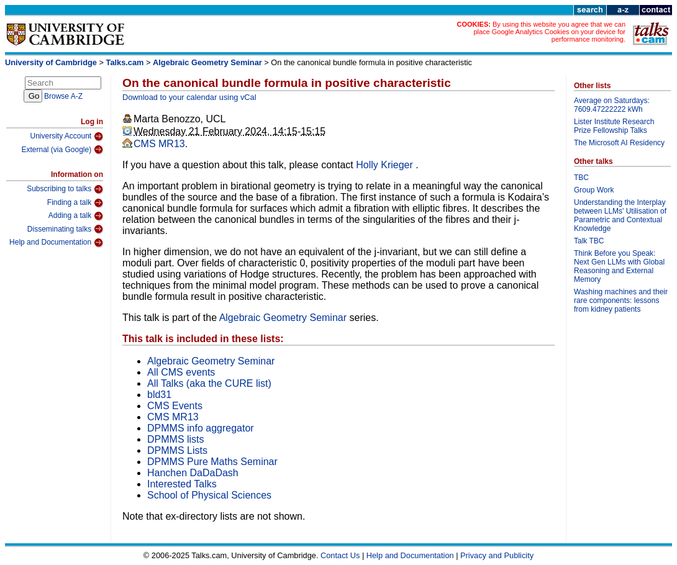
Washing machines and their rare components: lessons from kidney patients (621, 300)
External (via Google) (62, 150)
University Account (66, 137)
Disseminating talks (65, 229)
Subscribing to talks (65, 189)
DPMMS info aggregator (200, 428)
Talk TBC (589, 241)
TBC (581, 177)
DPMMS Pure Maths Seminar (212, 461)
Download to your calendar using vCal (189, 97)
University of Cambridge (51, 62)
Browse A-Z (63, 96)
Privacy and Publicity (497, 555)
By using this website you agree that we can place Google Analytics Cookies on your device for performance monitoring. (549, 31)
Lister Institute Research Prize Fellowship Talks (614, 126)
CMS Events (174, 405)
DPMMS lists (175, 439)
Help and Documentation (56, 243)
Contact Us (340, 555)
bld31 (159, 394)
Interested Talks (182, 484)
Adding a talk (75, 216)
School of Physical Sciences (209, 495)
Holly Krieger (386, 165)
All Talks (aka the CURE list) (209, 383)
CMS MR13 (159, 143)
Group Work (594, 190)
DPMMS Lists (177, 450)
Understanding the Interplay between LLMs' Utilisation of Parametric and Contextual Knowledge (620, 215)
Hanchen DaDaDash (193, 473)
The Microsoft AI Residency (619, 142)
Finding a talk (75, 203)
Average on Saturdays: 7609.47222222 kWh (612, 105)
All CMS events (181, 372)
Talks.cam (125, 62)
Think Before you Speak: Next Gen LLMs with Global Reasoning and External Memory (619, 266)
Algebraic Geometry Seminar (207, 62)
